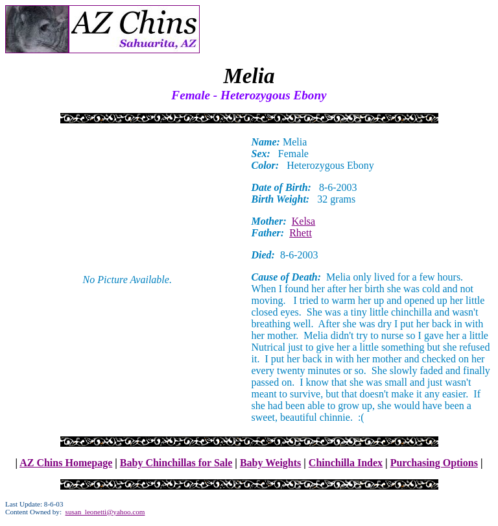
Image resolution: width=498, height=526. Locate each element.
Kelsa (303, 221)
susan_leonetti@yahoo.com (105, 512)
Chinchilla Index (346, 462)
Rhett (300, 232)
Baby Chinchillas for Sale (176, 462)
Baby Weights (270, 462)
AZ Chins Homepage (65, 462)
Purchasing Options (434, 462)
